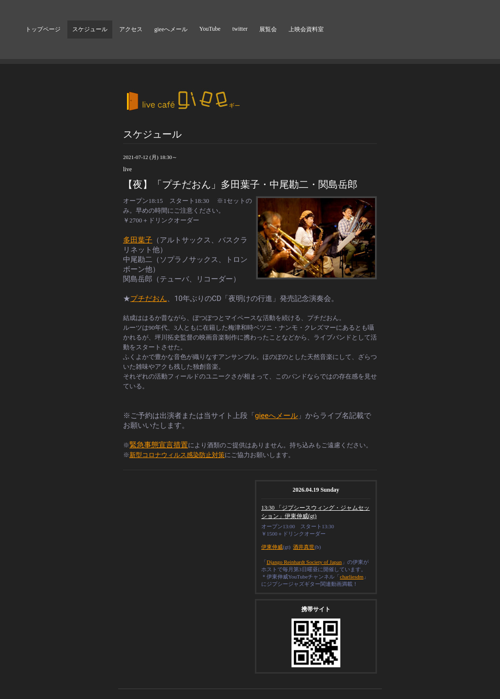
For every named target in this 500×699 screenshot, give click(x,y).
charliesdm (351, 576)
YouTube (210, 28)
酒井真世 (303, 547)
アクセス (131, 29)
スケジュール (89, 29)
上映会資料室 (306, 29)
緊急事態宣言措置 (158, 444)
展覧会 (268, 29)
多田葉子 (137, 240)
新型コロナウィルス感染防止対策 (177, 455)
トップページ (43, 29)
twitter (240, 28)
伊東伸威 (272, 547)
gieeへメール (171, 29)
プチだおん (148, 298)
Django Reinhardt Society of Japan (304, 562)
